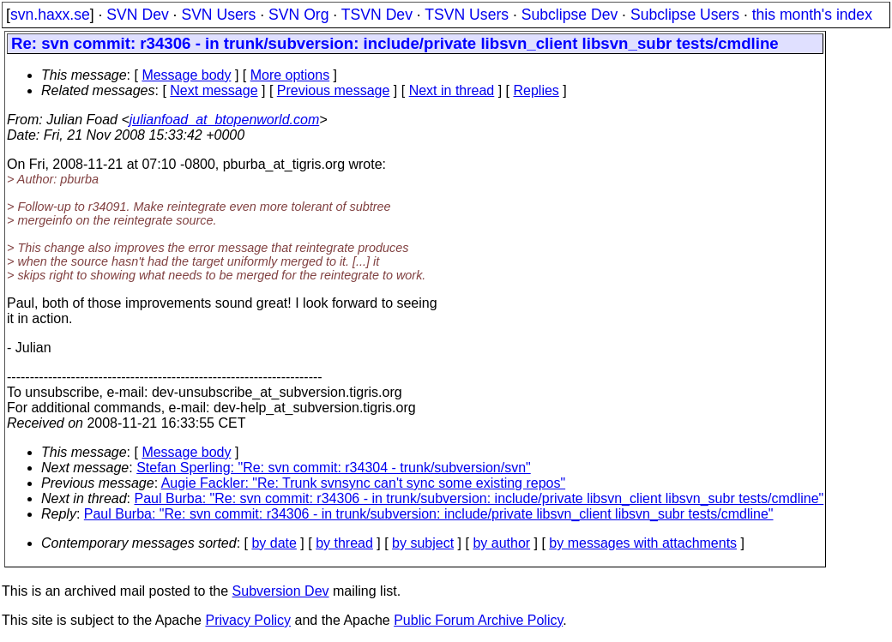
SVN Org (298, 14)
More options (290, 75)
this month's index (812, 14)
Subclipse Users (684, 14)
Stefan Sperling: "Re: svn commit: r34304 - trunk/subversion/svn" (333, 467)
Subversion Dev (280, 591)
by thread (344, 543)
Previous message (333, 90)
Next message (213, 90)
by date (273, 543)
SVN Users (218, 14)
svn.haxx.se (50, 14)
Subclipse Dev (569, 14)
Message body (186, 75)
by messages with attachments (643, 543)
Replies (536, 90)
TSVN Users (467, 14)
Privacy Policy (248, 620)
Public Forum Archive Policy (478, 620)
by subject (423, 543)
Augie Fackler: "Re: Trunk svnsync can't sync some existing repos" (363, 483)
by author (501, 543)
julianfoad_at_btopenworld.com (224, 119)
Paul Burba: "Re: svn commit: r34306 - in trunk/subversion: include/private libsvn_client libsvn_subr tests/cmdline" (479, 498)
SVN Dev (137, 14)
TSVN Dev (377, 14)
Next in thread (452, 90)
